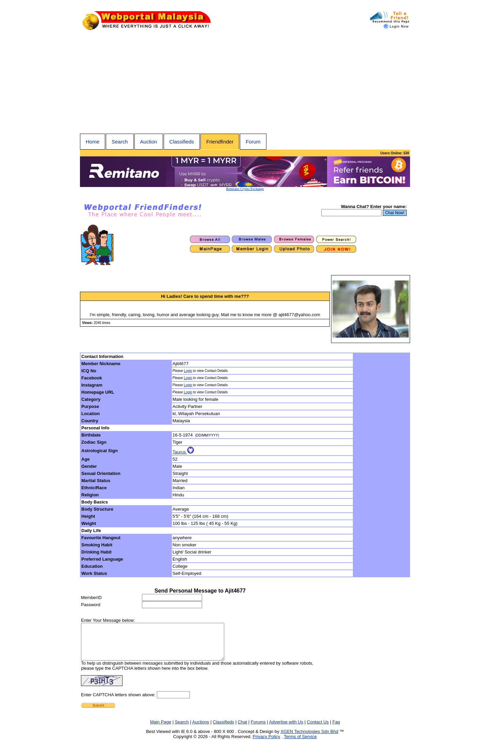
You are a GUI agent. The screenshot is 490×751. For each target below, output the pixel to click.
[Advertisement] (245, 82)
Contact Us (318, 729)
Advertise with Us (286, 729)
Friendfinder (219, 141)
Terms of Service (300, 743)
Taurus (183, 452)
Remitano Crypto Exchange (245, 189)
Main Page (160, 729)
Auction (148, 141)
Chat (242, 729)
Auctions (200, 729)
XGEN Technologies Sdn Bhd (309, 738)
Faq (336, 729)
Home (92, 141)
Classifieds (181, 141)
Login (188, 371)
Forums (258, 729)
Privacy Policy (266, 743)
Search (120, 141)
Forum (253, 141)
